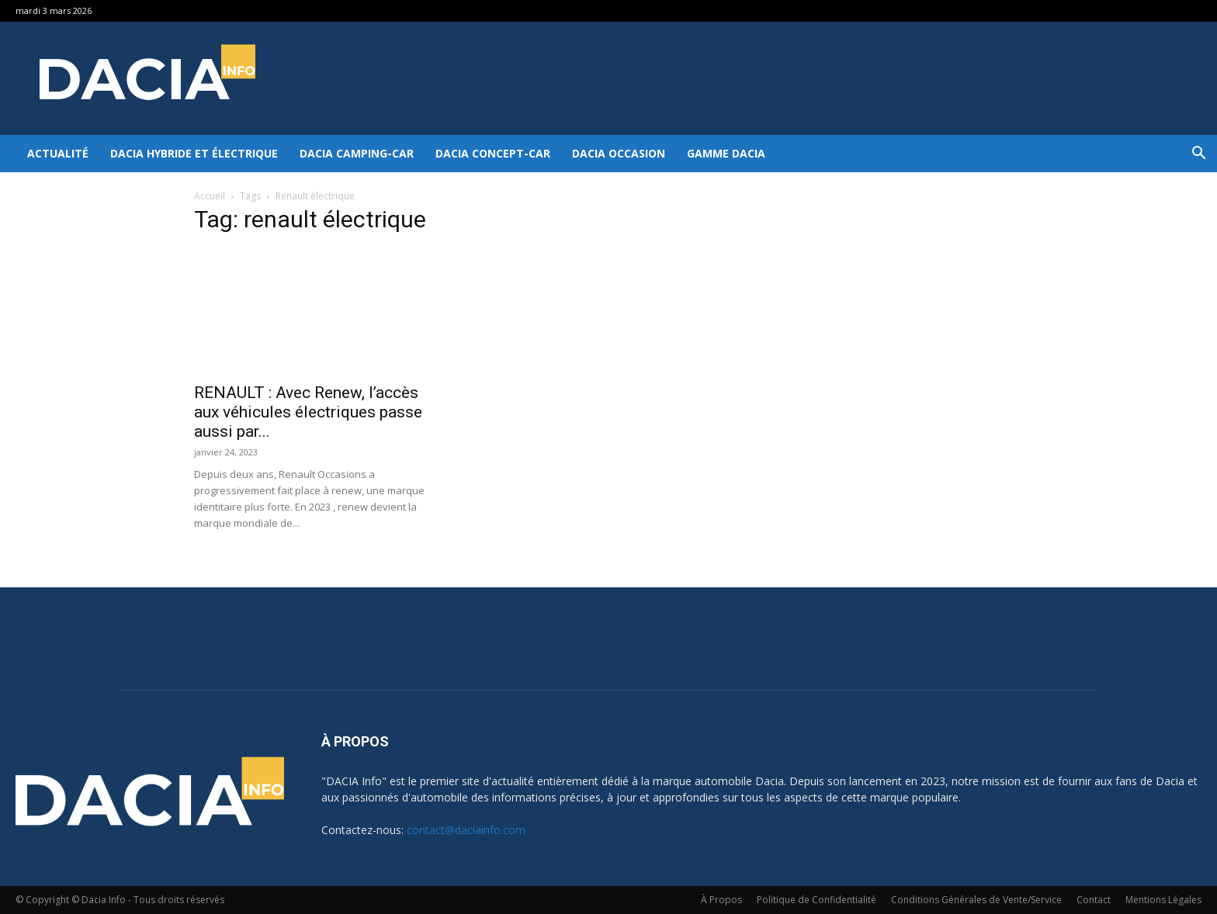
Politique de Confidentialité (816, 899)
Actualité (57, 153)
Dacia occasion (618, 153)
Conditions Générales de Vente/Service (976, 899)
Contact (1094, 899)
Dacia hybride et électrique (194, 153)
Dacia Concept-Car (492, 153)
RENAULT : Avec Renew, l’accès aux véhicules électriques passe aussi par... (308, 412)
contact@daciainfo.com (466, 829)
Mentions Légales (1163, 899)
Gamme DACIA (726, 153)
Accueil (209, 196)
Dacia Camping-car (357, 153)
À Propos (721, 899)
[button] (1198, 154)
